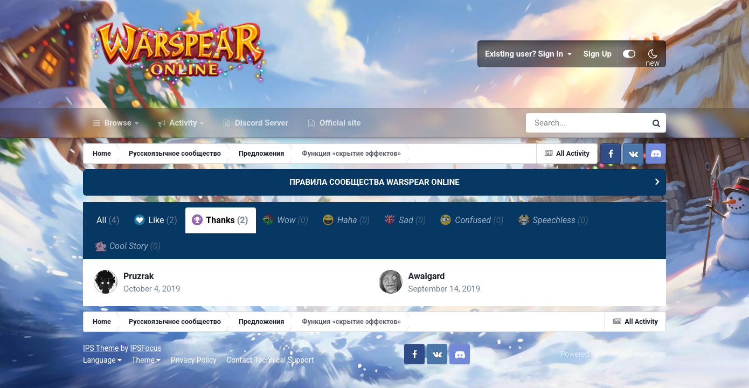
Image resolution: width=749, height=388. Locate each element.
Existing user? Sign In (528, 54)
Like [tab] (155, 219)
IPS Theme (101, 348)
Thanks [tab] (220, 219)
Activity (183, 123)
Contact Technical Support (270, 360)
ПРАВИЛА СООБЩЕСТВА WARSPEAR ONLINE (374, 182)
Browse (118, 123)
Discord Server (260, 123)
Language (102, 360)
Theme (146, 360)
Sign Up (598, 54)
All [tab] (108, 220)
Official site (338, 123)
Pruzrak (138, 276)
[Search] (555, 123)
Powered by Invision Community (613, 354)
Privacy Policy (194, 360)
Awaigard (426, 276)
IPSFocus (145, 348)
